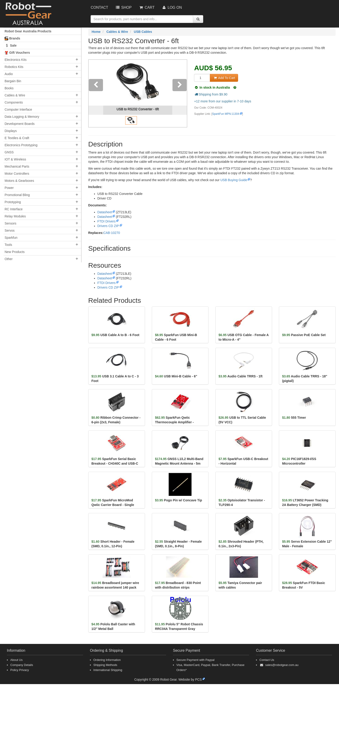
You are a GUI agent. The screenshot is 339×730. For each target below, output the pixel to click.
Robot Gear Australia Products (28, 31)
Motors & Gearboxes (19, 180)
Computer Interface (18, 109)
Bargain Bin (13, 81)
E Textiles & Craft (17, 138)
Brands (12, 38)
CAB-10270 (111, 233)
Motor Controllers (17, 173)
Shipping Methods (105, 665)
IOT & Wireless (15, 159)
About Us (16, 660)
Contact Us (266, 660)
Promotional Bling (17, 195)
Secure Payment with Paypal (195, 660)
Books (9, 88)
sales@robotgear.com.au (281, 665)
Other (9, 259)
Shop (123, 7)
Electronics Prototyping (21, 145)
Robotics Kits (14, 67)
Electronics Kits (16, 60)
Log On (171, 7)
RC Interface (14, 209)
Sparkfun (11, 237)
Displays (11, 131)
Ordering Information (107, 660)
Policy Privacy (19, 670)
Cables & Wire (15, 95)
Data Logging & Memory (22, 116)
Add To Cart (224, 78)
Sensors (10, 223)
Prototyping (13, 202)
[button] (96, 93)
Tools (8, 245)
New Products (15, 252)
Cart (147, 7)
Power (9, 188)
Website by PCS (190, 679)
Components (14, 102)
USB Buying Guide (233, 180)
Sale (11, 45)
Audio (9, 74)
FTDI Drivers (106, 221)
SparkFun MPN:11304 (225, 113)
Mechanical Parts (17, 166)
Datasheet (104, 212)
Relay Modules (15, 216)
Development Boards (20, 124)
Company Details (21, 665)
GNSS (9, 152)
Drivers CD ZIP (108, 226)
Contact (99, 7)
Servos (10, 230)
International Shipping (107, 670)
